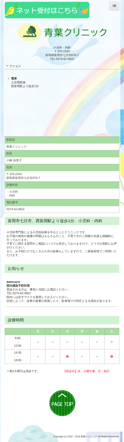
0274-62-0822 (65, 58)
